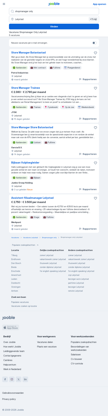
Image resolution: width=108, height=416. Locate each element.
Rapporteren (88, 79)
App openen (99, 4)
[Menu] (4, 4)
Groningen (16, 287)
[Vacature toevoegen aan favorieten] (95, 53)
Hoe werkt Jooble (12, 346)
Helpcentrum (9, 364)
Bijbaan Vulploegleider (25, 162)
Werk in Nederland (12, 369)
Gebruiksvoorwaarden (13, 392)
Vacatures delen (45, 342)
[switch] (94, 42)
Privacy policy (9, 399)
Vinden (54, 26)
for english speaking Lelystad (53, 271)
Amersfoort (16, 275)
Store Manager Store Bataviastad (32, 127)
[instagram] (12, 379)
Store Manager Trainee (25, 87)
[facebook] (5, 379)
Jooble (20, 409)
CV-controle (77, 363)
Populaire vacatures (20, 302)
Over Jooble (9, 342)
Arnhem (14, 291)
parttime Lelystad (76, 283)
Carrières (7, 360)
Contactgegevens (12, 355)
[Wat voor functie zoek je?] (54, 11)
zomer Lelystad (46, 255)
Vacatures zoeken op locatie (24, 306)
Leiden (14, 279)
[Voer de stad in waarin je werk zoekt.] (54, 19)
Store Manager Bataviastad (28, 52)
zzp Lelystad (73, 275)
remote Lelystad (75, 291)
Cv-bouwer (76, 359)
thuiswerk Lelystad (48, 263)
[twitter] (18, 379)
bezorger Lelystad (76, 287)
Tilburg (14, 255)
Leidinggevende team (13, 351)
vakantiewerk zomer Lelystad (53, 259)
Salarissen (76, 354)
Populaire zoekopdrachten (25, 245)
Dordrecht (15, 283)
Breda (13, 267)
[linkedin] (25, 379)
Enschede (15, 271)
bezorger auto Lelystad (78, 279)
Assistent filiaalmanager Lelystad (32, 197)
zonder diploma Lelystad (50, 267)
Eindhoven (16, 259)
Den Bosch (16, 263)
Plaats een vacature (47, 346)
